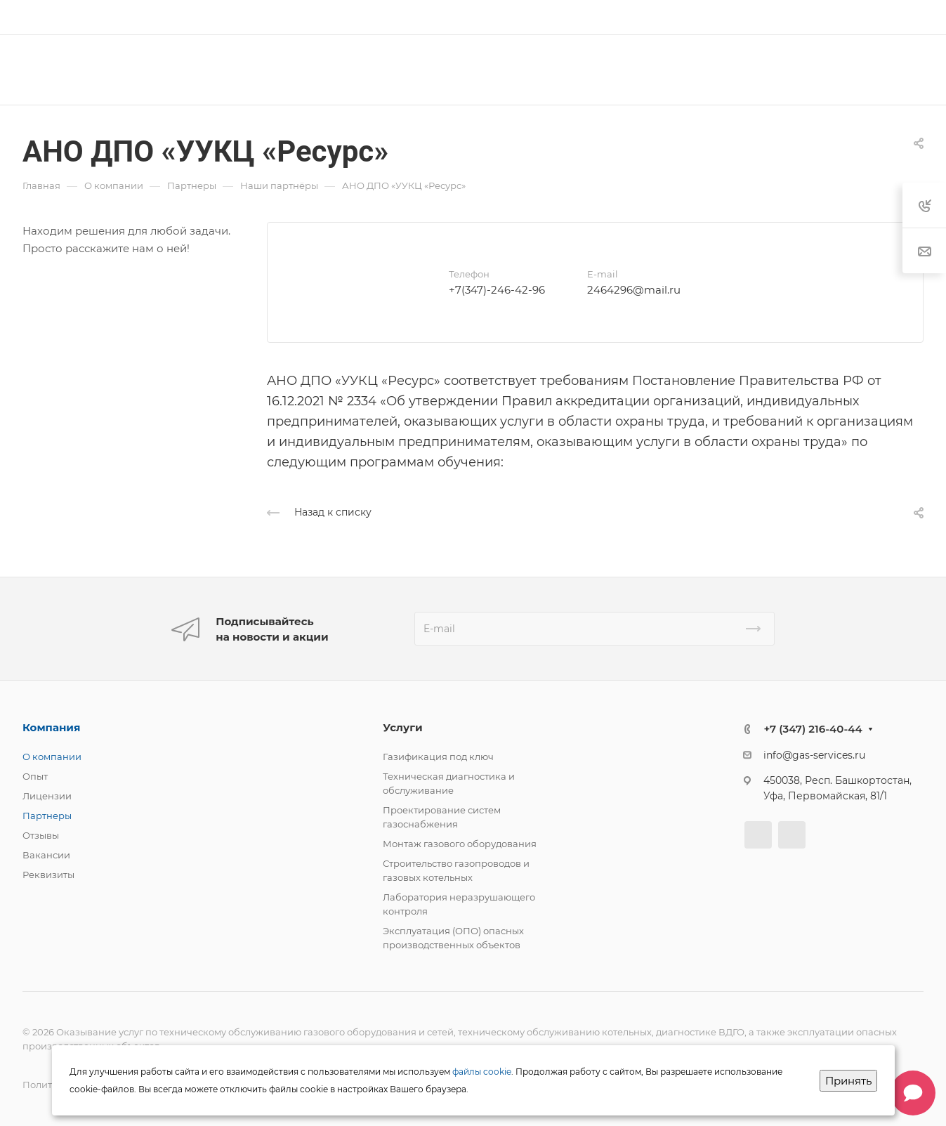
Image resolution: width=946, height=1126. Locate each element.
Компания (51, 727)
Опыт (35, 776)
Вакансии (46, 854)
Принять (848, 1080)
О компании (51, 756)
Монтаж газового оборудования (460, 843)
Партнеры (47, 815)
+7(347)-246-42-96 (497, 289)
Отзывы (40, 835)
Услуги (402, 727)
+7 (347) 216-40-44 (812, 728)
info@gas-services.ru (814, 755)
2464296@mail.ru (634, 289)
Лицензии (47, 795)
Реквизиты (48, 874)
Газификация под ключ (438, 756)
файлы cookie (481, 1071)
